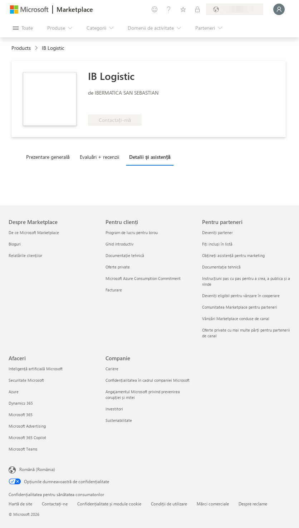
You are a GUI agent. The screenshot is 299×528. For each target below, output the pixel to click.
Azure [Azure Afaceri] (14, 391)
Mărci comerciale (213, 503)
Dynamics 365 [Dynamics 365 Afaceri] (21, 403)
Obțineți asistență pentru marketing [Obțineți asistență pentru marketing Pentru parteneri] (233, 255)
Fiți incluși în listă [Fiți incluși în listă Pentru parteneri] (217, 244)
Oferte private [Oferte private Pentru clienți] (118, 267)
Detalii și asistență (149, 156)
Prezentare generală (48, 156)
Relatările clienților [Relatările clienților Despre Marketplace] (25, 255)
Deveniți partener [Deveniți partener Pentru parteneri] (217, 232)
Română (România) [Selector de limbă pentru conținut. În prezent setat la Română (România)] (37, 469)
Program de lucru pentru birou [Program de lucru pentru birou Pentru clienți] (132, 232)
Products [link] (21, 47)
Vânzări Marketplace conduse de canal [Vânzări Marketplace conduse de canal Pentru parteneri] (235, 318)
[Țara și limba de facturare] (234, 9)
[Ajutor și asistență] (169, 9)
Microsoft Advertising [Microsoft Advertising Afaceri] (27, 426)
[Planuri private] (197, 9)
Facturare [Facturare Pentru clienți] (114, 289)
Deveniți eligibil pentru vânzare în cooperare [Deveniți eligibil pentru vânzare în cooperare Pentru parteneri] (241, 295)
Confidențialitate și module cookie (109, 503)
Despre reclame (253, 503)
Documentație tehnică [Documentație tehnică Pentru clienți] (125, 255)
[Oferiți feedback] (154, 9)
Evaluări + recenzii (99, 156)
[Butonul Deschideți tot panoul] (23, 28)
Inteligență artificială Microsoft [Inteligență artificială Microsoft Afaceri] (36, 368)
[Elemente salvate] (183, 9)
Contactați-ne (55, 503)
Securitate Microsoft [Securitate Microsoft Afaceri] (26, 380)
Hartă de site (20, 503)
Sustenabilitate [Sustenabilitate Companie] (119, 420)
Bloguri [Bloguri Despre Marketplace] (15, 244)
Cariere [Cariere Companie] (112, 368)
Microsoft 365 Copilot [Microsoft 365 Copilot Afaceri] (27, 437)
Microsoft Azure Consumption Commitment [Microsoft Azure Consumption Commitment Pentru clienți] (143, 278)
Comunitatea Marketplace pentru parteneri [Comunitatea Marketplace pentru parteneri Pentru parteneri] (239, 307)
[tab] (50, 157)
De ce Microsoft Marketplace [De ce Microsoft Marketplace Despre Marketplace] (34, 232)
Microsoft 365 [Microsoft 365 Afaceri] (21, 414)
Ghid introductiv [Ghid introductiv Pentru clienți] (119, 244)
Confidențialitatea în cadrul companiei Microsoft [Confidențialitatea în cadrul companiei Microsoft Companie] (148, 380)
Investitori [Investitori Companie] (114, 409)
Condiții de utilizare (169, 503)
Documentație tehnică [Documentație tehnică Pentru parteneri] (221, 267)
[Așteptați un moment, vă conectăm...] (279, 9)
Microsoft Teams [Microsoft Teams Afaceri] (23, 449)
